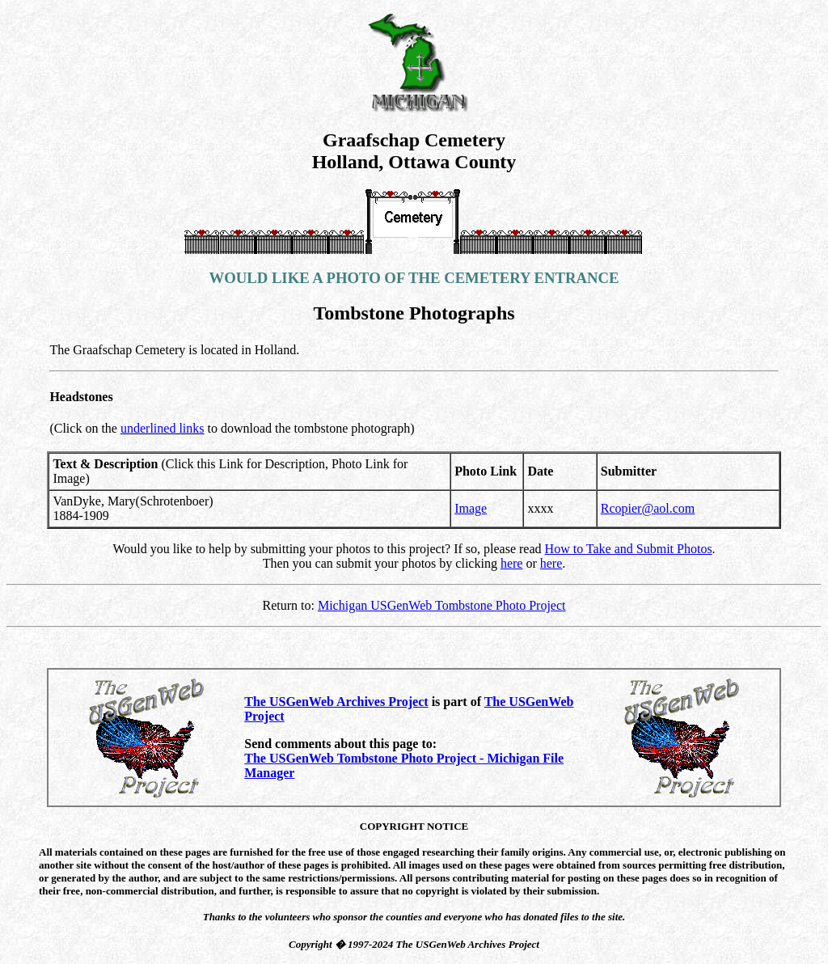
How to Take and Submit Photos (628, 549)
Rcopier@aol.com (648, 508)
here (512, 563)
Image (470, 508)
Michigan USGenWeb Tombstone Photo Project (442, 605)
